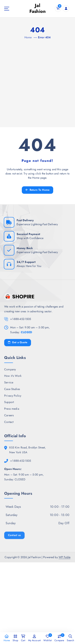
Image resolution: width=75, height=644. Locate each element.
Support (9, 404)
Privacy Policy (12, 397)
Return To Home (38, 190)
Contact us (14, 538)
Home (28, 37)
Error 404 (44, 37)
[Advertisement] (37, 79)
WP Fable (64, 557)
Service (8, 384)
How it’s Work (12, 377)
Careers (9, 417)
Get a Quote (17, 344)
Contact (8, 423)
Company (10, 371)
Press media (11, 410)
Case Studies (12, 390)
